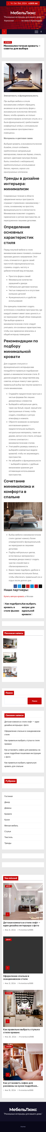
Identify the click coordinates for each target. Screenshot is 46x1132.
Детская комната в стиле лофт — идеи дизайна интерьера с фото (21, 924)
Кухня (7, 819)
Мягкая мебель (11, 825)
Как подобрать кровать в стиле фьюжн (13, 607)
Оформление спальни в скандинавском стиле (16, 977)
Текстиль (8, 837)
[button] (41, 31)
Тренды (7, 843)
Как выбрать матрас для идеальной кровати (29, 609)
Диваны (7, 808)
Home (23, 1126)
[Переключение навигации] (36, 32)
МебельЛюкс (23, 12)
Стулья (7, 831)
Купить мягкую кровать (14, 596)
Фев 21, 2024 (10, 930)
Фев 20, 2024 (10, 1037)
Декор (7, 802)
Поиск (9, 693)
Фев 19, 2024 (10, 1090)
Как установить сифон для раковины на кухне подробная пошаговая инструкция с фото (22, 753)
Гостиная (8, 796)
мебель (17, 20)
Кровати (8, 42)
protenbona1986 (25, 930)
